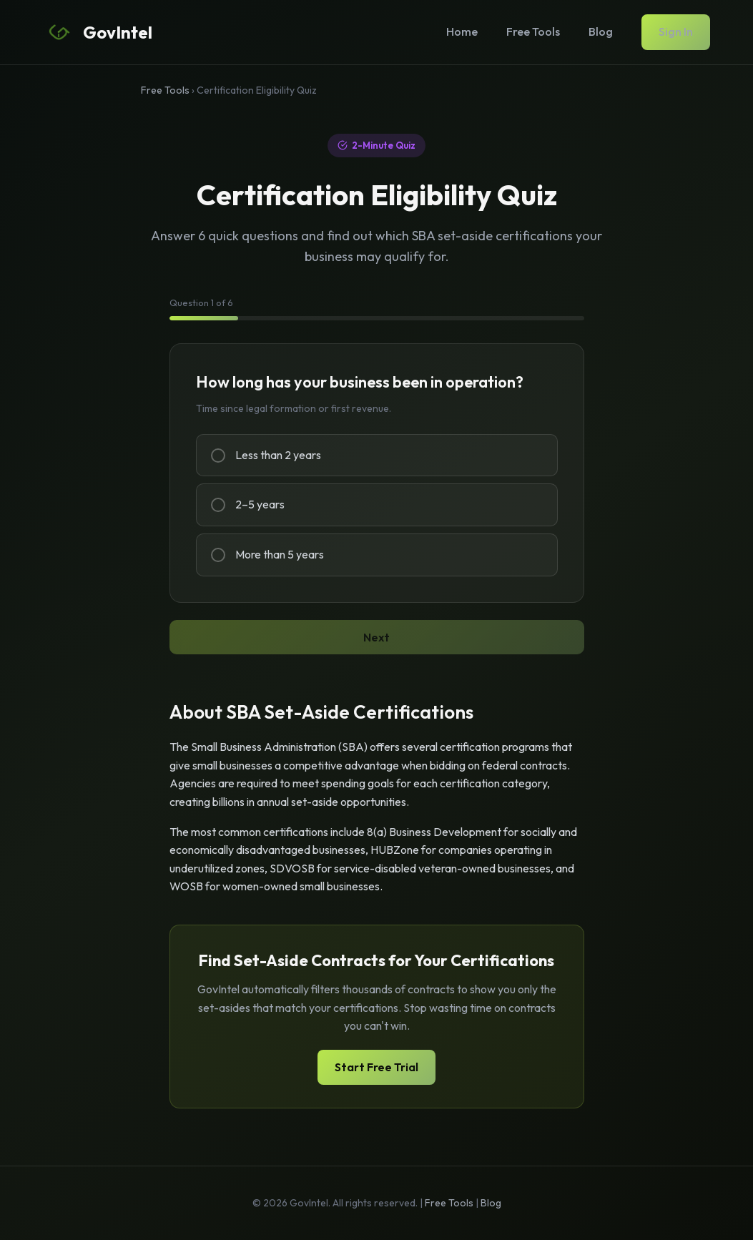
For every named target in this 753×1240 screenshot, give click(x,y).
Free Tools (533, 31)
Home (462, 31)
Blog (601, 31)
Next (376, 637)
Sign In (676, 31)
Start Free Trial (376, 1067)
